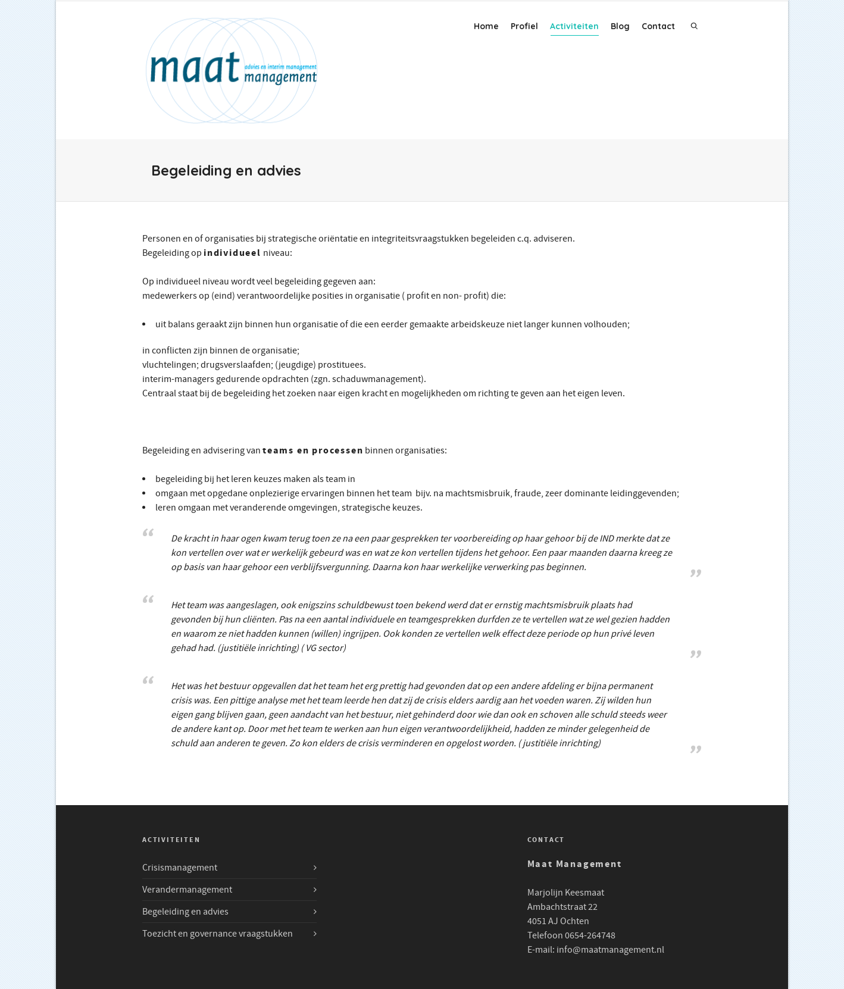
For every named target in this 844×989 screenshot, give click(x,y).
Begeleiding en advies (185, 912)
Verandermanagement (187, 890)
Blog (620, 26)
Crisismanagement (179, 868)
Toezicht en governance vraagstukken (217, 934)
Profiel (524, 26)
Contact (658, 26)
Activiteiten (574, 28)
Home (486, 26)
